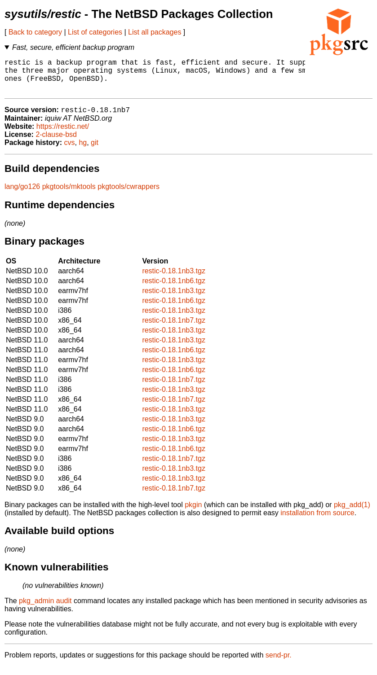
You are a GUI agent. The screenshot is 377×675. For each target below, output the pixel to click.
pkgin (193, 513)
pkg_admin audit (45, 609)
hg (83, 151)
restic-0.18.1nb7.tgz (173, 329)
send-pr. (279, 663)
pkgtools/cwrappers (129, 195)
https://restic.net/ (62, 135)
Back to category (35, 32)
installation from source (317, 521)
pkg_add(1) (352, 513)
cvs (69, 151)
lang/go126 (22, 195)
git (94, 151)
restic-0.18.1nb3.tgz (173, 279)
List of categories (95, 32)
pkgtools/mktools (69, 195)
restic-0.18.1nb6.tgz (173, 289)
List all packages (154, 32)
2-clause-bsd (56, 143)
